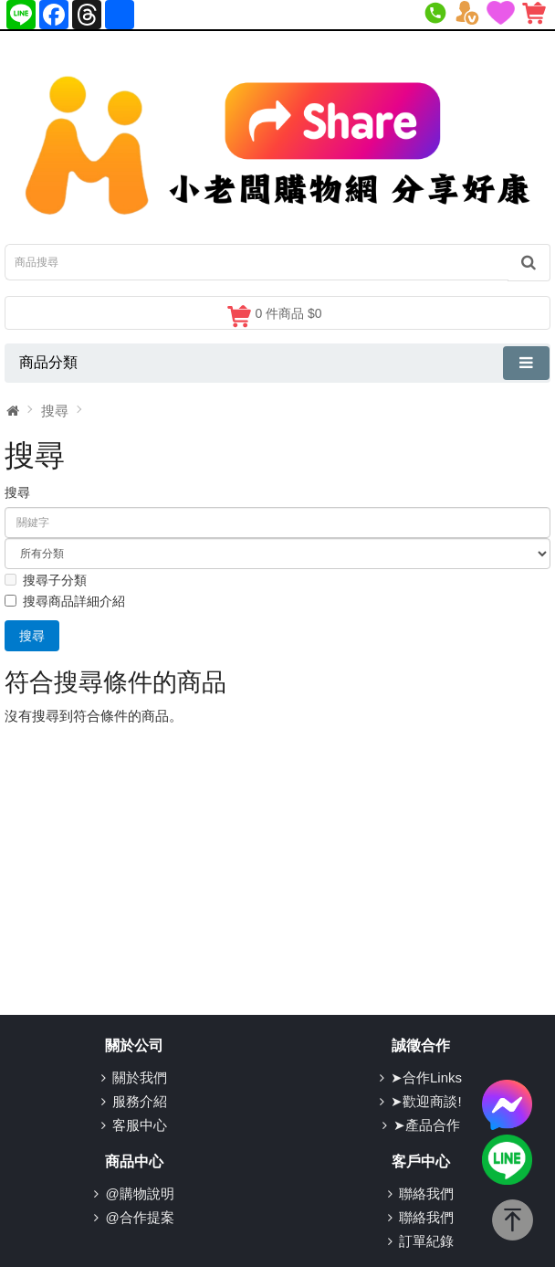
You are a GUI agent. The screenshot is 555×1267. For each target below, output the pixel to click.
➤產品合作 (426, 1125)
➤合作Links (426, 1077)
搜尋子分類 (46, 580)
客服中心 (139, 1125)
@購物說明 (139, 1193)
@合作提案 (139, 1217)
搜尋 (54, 410)
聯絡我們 (426, 1193)
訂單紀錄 (426, 1241)
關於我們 (139, 1077)
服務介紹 (139, 1101)
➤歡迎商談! (426, 1101)
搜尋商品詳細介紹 (65, 601)
